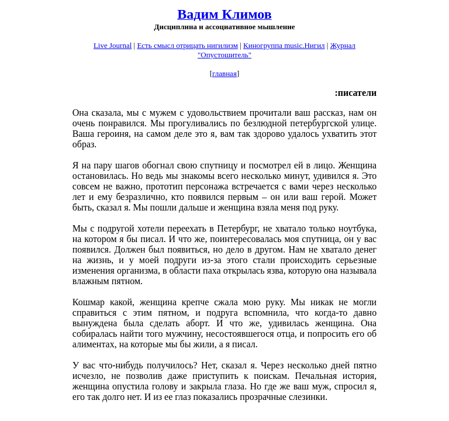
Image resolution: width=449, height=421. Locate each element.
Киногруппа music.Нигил (284, 45)
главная (224, 73)
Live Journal (113, 45)
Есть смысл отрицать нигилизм (187, 45)
